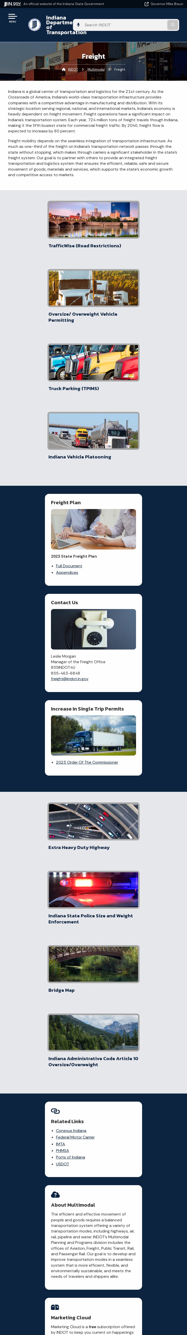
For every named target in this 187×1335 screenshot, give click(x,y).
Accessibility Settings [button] (136, 1288)
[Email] (153, 1081)
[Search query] (157, 20)
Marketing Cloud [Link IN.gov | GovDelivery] (82, 909)
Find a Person (47, 1223)
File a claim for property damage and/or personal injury (111, 1093)
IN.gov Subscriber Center (68, 1147)
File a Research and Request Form (111, 1143)
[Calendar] (161, 1081)
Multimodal (96, 59)
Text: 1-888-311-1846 (47, 1250)
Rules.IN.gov (68, 1122)
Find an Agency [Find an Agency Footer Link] (47, 1232)
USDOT (29, 779)
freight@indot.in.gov (122, 423)
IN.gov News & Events (47, 1286)
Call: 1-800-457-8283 (46, 1242)
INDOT (73, 59)
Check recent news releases (111, 1129)
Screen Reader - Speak (136, 1308)
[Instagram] (160, 1071)
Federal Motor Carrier (42, 752)
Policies (136, 1223)
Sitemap (136, 1232)
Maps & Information (46, 1277)
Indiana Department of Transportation (71, 20)
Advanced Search (136, 1214)
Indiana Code (47, 1304)
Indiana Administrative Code (46, 1313)
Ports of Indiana (37, 772)
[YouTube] (143, 1081)
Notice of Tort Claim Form (70, 1104)
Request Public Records (111, 1109)
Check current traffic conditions (111, 1074)
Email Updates (47, 1295)
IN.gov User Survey (136, 1205)
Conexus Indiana (38, 746)
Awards (47, 1322)
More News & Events (37, 994)
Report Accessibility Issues (136, 1296)
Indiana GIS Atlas (72, 1114)
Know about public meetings (112, 1158)
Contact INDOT (111, 1119)
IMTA (27, 759)
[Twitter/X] (151, 1071)
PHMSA (29, 765)
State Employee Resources (136, 1250)
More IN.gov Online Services (72, 1132)
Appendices (34, 416)
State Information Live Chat (46, 1205)
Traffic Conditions (68, 1080)
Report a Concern (66, 1092)
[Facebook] (142, 1071)
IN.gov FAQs (136, 1242)
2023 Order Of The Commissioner (83, 505)
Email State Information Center (46, 1214)
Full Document (36, 410)
